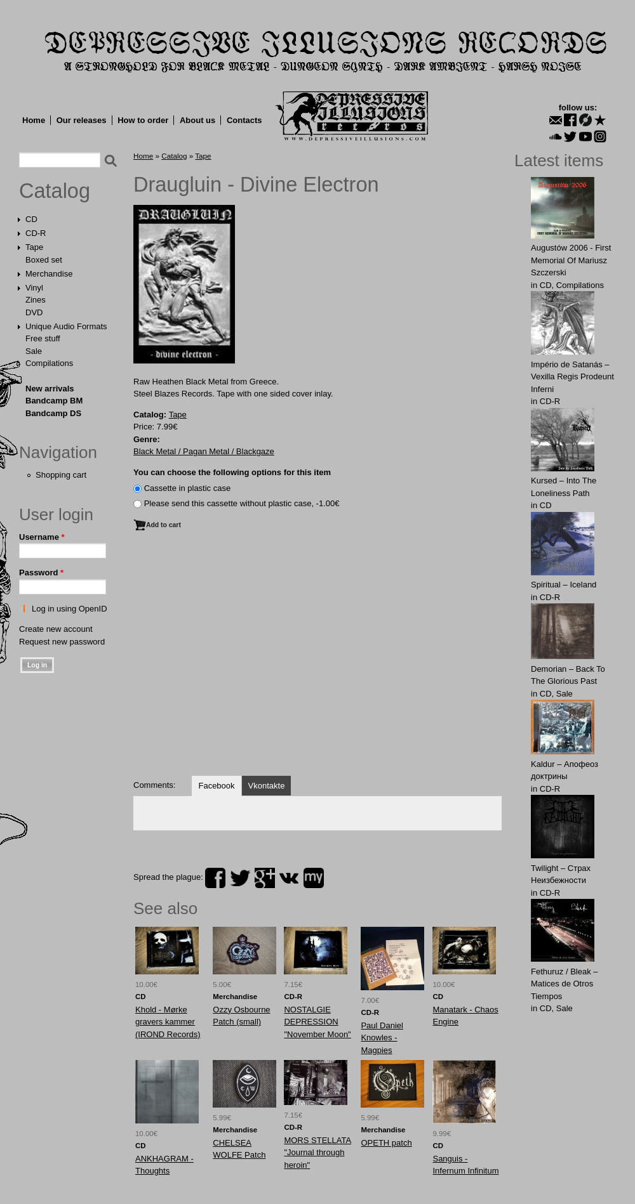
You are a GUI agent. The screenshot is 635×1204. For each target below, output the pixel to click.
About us (197, 120)
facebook (215, 878)
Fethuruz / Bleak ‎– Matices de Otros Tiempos (564, 984)
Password (41, 572)
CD (31, 219)
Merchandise (48, 273)
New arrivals (49, 388)
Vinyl (34, 287)
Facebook (216, 785)
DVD (34, 312)
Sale (33, 351)
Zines (35, 299)
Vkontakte (266, 785)
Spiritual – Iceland (563, 584)
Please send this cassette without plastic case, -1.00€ (242, 503)
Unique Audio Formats (66, 326)
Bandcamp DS (53, 413)
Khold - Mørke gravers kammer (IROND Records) (168, 1022)
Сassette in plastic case (187, 488)
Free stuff (42, 338)
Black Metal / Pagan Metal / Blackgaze (203, 451)
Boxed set (43, 260)
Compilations (49, 363)
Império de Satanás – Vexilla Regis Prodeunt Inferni (572, 377)
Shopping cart (61, 475)
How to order (142, 120)
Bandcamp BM (54, 400)
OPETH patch (386, 1143)
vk (289, 878)
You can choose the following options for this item (232, 472)
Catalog (54, 191)
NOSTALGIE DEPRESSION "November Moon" (317, 1022)
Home (33, 120)
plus (265, 878)
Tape (34, 247)
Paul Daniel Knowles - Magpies (382, 1038)
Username (42, 537)
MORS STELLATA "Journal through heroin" (317, 1152)
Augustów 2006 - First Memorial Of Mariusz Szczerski (571, 260)
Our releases (82, 120)
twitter (240, 878)
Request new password (62, 641)
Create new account (56, 629)
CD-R (35, 233)
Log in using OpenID (69, 608)
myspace (314, 878)
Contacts (244, 120)
